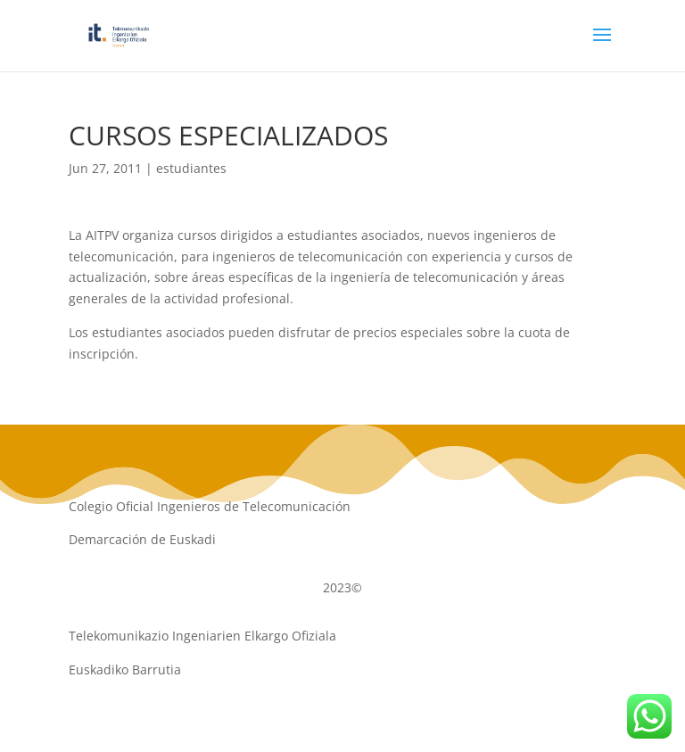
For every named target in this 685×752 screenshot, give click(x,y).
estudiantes (191, 168)
